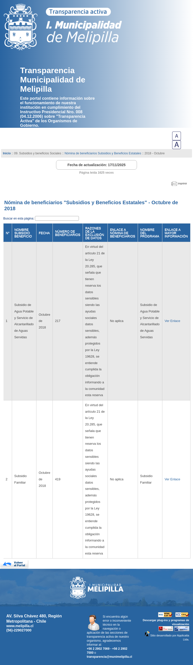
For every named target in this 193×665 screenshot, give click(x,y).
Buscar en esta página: (19, 218)
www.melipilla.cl (19, 626)
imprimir (182, 183)
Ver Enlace (172, 321)
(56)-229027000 (18, 630)
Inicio (7, 153)
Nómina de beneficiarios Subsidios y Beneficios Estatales (103, 153)
